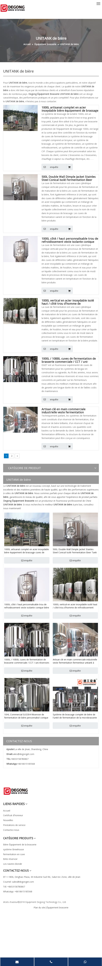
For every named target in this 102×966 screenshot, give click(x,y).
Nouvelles (8, 820)
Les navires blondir (12, 863)
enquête (50, 167)
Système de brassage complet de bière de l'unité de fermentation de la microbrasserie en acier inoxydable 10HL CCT (75, 716)
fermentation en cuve (14, 854)
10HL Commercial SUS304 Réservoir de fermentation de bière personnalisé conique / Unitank (26, 716)
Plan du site (39, 907)
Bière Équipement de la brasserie (19, 844)
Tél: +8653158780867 (14, 886)
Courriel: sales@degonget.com (18, 881)
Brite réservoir (10, 858)
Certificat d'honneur (13, 815)
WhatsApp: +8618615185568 (17, 891)
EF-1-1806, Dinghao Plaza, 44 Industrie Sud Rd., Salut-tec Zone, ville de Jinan (41, 876)
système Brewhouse (13, 849)
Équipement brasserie (57, 907)
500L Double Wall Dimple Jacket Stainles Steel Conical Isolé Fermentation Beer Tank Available (69, 178)
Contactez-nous (11, 829)
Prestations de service (14, 825)
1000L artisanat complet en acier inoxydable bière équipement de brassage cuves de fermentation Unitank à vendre (70, 109)
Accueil (6, 810)
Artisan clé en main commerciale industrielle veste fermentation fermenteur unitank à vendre (63, 411)
